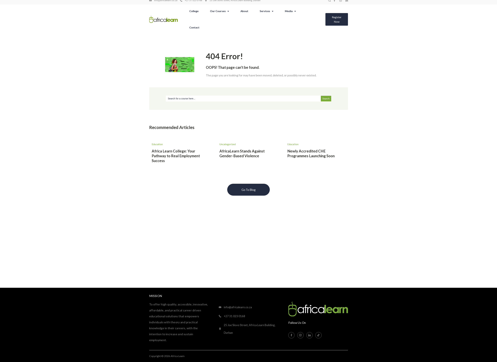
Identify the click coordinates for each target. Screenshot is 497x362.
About (244, 14)
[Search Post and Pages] (329, 4)
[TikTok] (318, 335)
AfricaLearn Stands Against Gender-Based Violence (242, 153)
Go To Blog (248, 190)
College (194, 14)
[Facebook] (334, 4)
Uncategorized (227, 144)
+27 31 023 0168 (193, 4)
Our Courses (219, 14)
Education (157, 144)
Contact (194, 31)
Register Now (336, 23)
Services (266, 14)
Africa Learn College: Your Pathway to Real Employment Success (176, 156)
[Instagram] (340, 4)
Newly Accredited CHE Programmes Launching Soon (311, 153)
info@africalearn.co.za (165, 4)
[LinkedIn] (346, 4)
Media (290, 14)
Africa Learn (177, 356)
